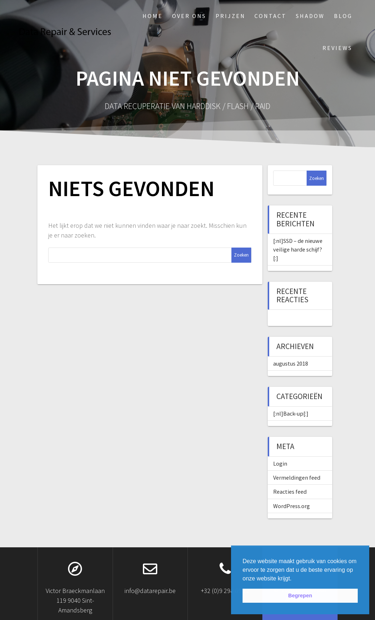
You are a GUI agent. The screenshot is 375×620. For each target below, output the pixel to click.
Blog (343, 15)
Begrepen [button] (300, 595)
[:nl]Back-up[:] (290, 413)
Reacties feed (290, 491)
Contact (270, 15)
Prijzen (230, 15)
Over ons (189, 15)
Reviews (337, 47)
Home (153, 15)
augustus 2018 (290, 363)
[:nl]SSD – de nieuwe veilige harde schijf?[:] (297, 249)
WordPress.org (291, 506)
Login (280, 463)
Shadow (310, 15)
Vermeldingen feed (296, 477)
